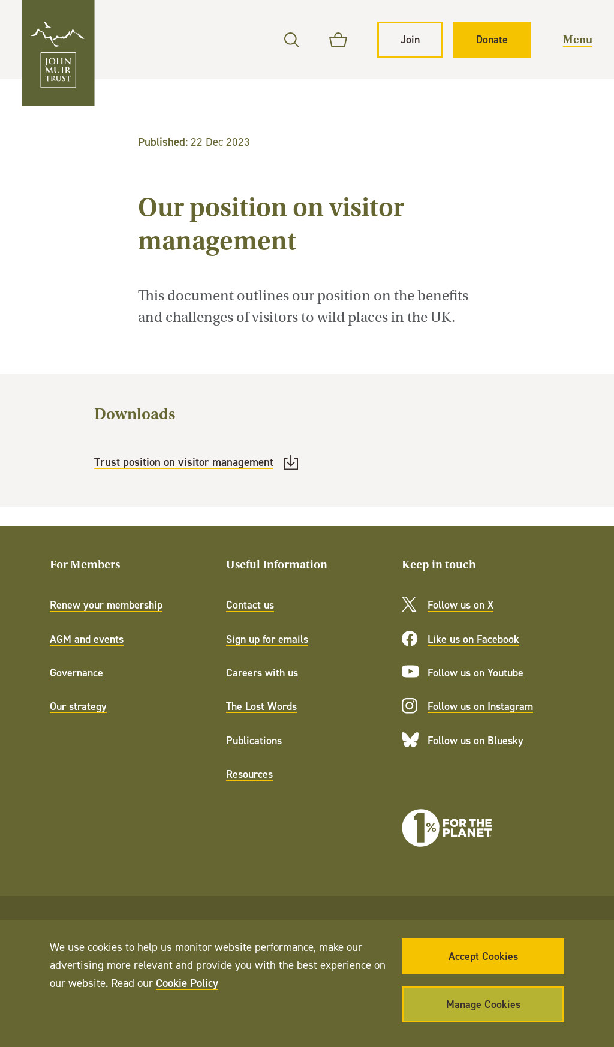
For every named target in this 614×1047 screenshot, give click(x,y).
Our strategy (78, 706)
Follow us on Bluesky (475, 740)
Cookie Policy (187, 983)
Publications (254, 740)
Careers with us (262, 672)
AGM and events (87, 639)
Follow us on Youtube (475, 672)
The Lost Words (261, 706)
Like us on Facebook (473, 639)
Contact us (250, 605)
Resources (249, 774)
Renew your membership (106, 605)
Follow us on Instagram (480, 706)
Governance (76, 672)
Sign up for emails (267, 639)
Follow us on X (460, 605)
